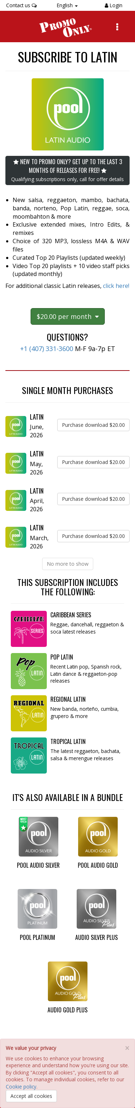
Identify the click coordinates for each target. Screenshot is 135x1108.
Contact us (21, 5)
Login (115, 5)
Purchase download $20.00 (93, 424)
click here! (116, 286)
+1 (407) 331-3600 (46, 348)
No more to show (68, 563)
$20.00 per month (68, 316)
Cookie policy (21, 1086)
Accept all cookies (31, 1095)
